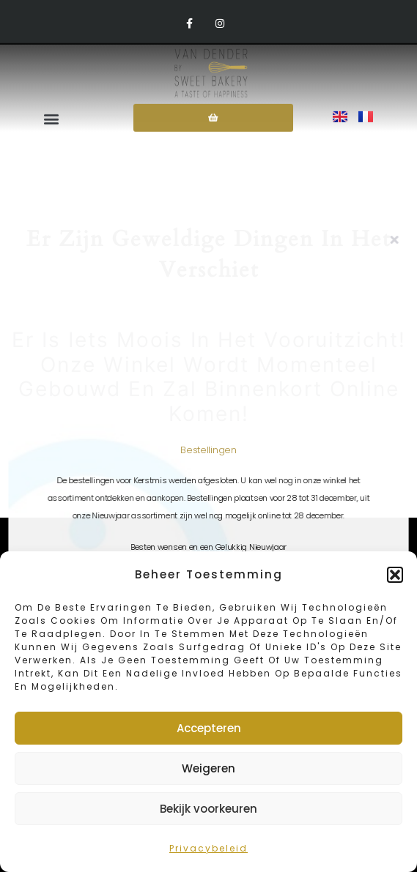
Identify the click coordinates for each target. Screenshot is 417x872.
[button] (395, 574)
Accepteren (209, 728)
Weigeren (208, 768)
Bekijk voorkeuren (208, 808)
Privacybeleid (208, 848)
